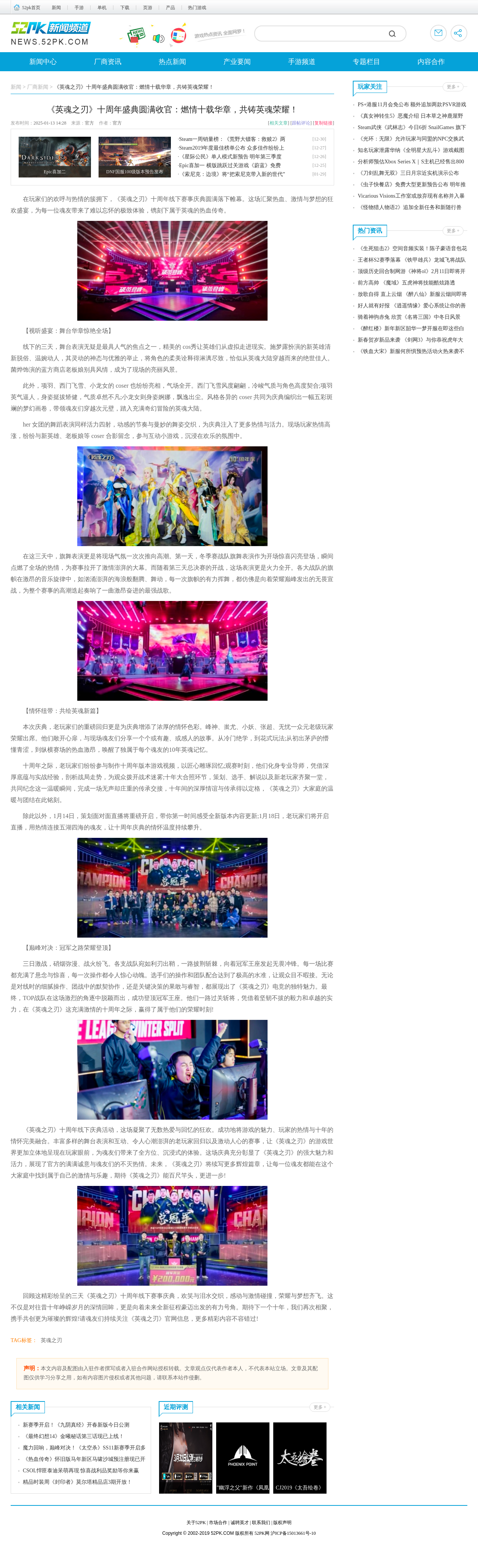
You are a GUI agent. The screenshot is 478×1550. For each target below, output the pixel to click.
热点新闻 (172, 62)
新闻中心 (43, 62)
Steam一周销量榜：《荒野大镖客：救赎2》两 (232, 139)
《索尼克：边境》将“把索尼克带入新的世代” (232, 174)
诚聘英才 (240, 1522)
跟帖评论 (301, 123)
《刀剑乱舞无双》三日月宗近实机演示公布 (408, 173)
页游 (147, 7)
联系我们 (261, 1522)
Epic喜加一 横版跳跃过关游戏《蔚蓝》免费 (230, 165)
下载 (124, 7)
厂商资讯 (107, 62)
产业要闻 (237, 62)
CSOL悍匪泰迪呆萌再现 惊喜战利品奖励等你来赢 (81, 1470)
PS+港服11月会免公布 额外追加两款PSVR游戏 (412, 104)
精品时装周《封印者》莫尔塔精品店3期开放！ (77, 1482)
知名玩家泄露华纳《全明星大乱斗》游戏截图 (411, 150)
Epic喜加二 (55, 171)
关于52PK (196, 1522)
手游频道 (301, 62)
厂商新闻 (37, 87)
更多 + (320, 1407)
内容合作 (431, 62)
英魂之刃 (51, 1340)
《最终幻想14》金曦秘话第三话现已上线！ (73, 1436)
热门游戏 (197, 7)
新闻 (56, 7)
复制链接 (323, 123)
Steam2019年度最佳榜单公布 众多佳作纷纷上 (232, 148)
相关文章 (278, 123)
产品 (170, 7)
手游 (79, 7)
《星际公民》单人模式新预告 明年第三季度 (230, 157)
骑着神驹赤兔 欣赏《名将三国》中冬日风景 (409, 317)
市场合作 (218, 1522)
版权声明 (282, 1522)
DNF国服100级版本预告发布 (134, 171)
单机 (102, 7)
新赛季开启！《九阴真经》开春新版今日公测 (76, 1425)
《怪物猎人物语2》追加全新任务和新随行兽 (410, 207)
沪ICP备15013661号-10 (293, 1533)
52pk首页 (31, 7)
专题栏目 (366, 62)
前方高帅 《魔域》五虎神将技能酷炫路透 (406, 283)
